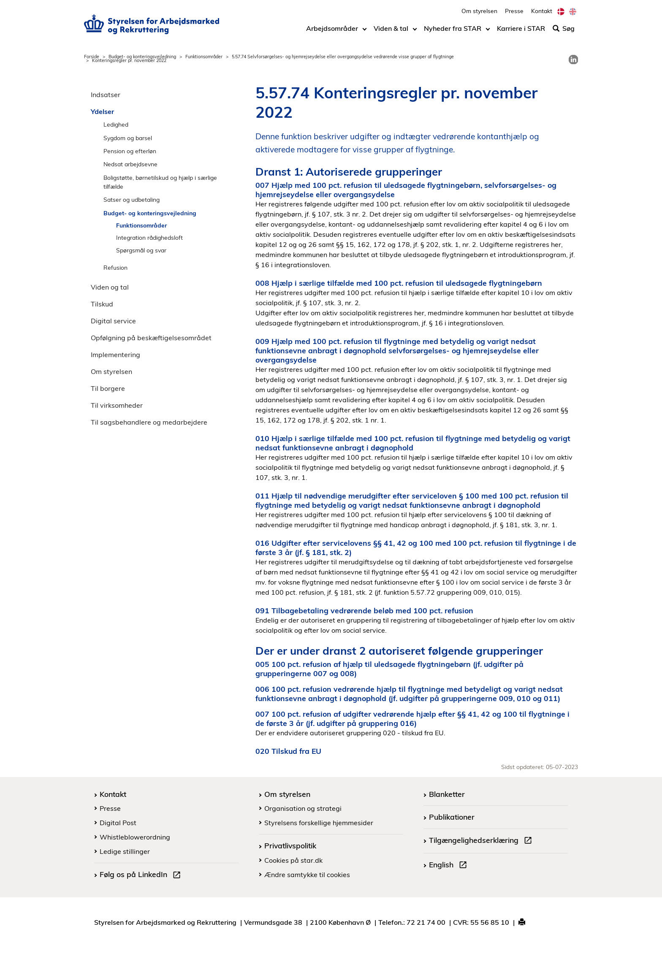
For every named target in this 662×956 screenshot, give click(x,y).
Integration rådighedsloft (149, 237)
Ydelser (102, 111)
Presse (514, 15)
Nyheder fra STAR (452, 32)
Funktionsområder (203, 57)
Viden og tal (110, 287)
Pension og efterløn (129, 150)
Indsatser (105, 94)
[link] (573, 59)
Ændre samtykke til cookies (307, 874)
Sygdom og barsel (127, 137)
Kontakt (541, 15)
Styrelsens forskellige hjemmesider (318, 822)
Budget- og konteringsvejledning (142, 57)
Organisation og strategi (303, 808)
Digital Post (118, 822)
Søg (564, 32)
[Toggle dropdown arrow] (364, 32)
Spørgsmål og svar (141, 250)
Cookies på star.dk (293, 860)
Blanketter (447, 794)
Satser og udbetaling (131, 199)
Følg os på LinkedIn (142, 875)
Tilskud (102, 304)
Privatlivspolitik (290, 845)
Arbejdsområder (332, 32)
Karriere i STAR (521, 32)
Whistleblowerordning (135, 837)
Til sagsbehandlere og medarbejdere (149, 422)
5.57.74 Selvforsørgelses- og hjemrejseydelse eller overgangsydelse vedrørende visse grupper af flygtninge (343, 57)
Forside (91, 57)
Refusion (115, 267)
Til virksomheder (117, 405)
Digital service (113, 321)
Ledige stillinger (125, 851)
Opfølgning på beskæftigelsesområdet (151, 337)
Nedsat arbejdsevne (130, 164)
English (449, 866)
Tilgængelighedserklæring (482, 841)
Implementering (115, 354)
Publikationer (452, 816)
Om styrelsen (479, 15)
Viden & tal (391, 32)
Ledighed (115, 124)
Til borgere (108, 388)
